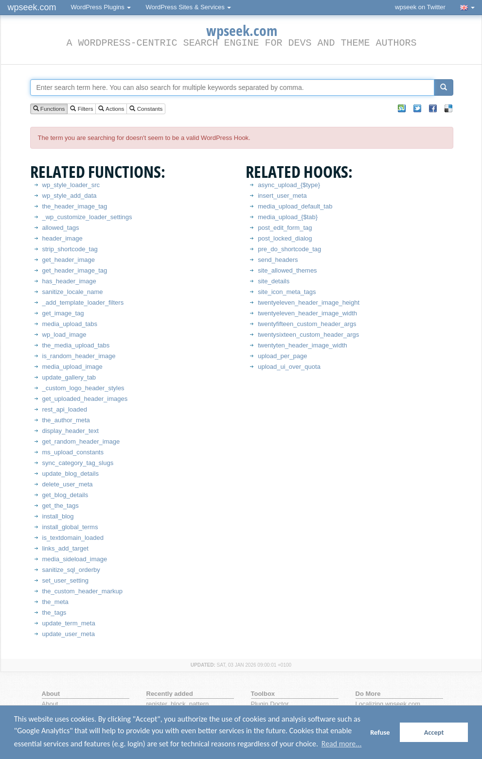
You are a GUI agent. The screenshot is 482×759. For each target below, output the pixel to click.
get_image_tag (63, 313)
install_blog (58, 516)
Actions (111, 109)
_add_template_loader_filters (83, 302)
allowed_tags (60, 227)
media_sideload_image (74, 559)
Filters (81, 109)
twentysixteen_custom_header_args (308, 334)
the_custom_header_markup (82, 591)
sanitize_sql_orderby (71, 569)
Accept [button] (434, 732)
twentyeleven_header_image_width (307, 313)
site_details (273, 281)
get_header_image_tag (74, 270)
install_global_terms (70, 527)
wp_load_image (64, 334)
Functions (49, 109)
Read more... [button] (341, 743)
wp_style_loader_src (71, 185)
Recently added (169, 693)
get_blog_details (65, 495)
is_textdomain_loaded (73, 537)
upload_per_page (282, 356)
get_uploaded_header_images (85, 398)
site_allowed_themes (287, 270)
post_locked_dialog (285, 238)
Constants (145, 109)
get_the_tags (60, 505)
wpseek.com (32, 7)
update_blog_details (70, 473)
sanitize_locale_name (72, 291)
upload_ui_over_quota (289, 366)
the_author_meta (66, 420)
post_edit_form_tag (285, 227)
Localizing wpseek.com (388, 703)
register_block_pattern (177, 703)
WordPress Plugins (101, 7)
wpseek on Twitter (420, 7)
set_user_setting (65, 580)
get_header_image (68, 259)
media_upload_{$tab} (288, 217)
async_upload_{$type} (289, 185)
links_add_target (65, 548)
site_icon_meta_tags (287, 291)
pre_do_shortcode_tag (289, 249)
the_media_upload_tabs (76, 345)
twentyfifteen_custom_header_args (307, 324)
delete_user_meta (67, 484)
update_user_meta (68, 634)
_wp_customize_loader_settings (87, 217)
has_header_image (69, 281)
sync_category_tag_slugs (78, 462)
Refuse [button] (380, 732)
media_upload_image (72, 366)
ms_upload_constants (73, 452)
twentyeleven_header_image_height (308, 302)
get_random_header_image (81, 441)
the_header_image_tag (74, 206)
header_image (62, 238)
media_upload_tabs (69, 324)
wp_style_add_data (69, 195)
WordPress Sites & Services (188, 7)
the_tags (54, 612)
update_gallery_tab (69, 377)
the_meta (55, 601)
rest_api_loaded (65, 409)
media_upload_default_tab (295, 206)
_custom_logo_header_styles (83, 388)
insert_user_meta (282, 195)
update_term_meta (68, 623)
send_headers (278, 259)
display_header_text (70, 430)
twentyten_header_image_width (302, 345)
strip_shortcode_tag (70, 249)
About (50, 703)
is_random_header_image (79, 356)
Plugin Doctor (270, 703)
